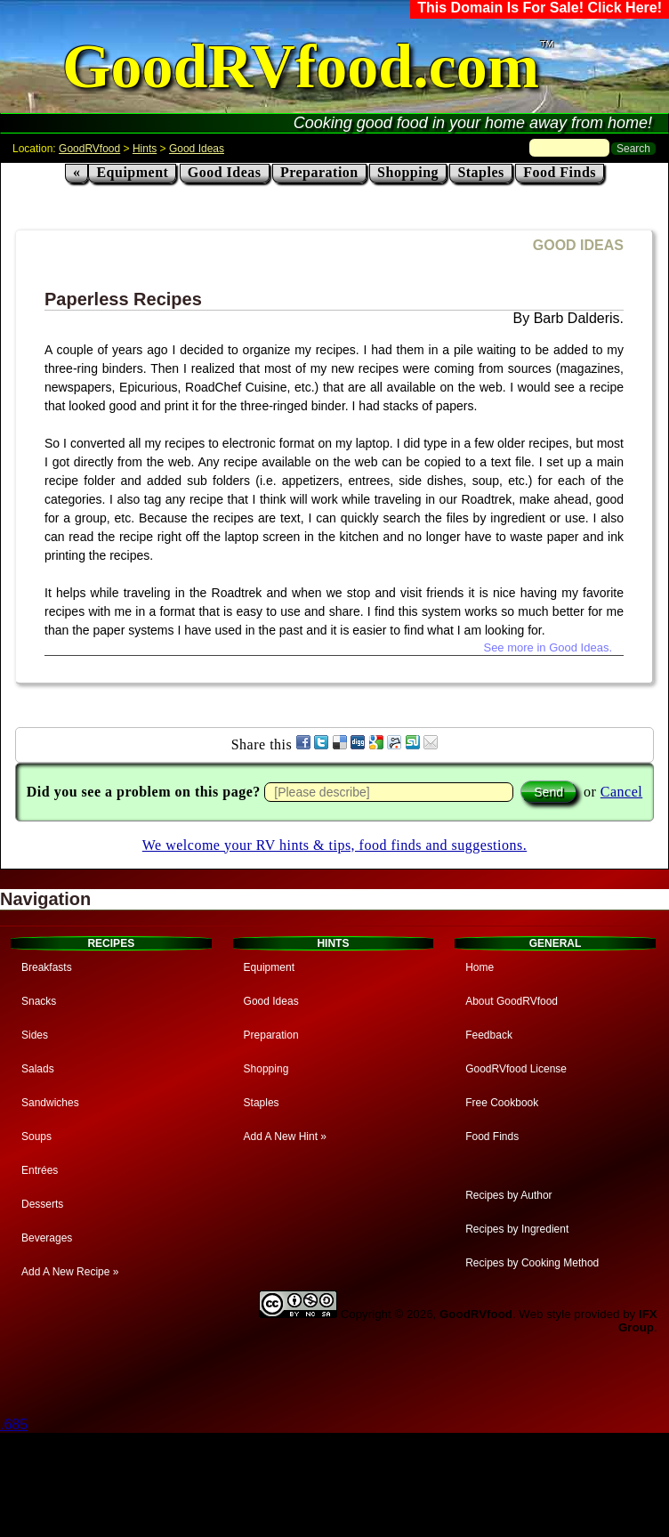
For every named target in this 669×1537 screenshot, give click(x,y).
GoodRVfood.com (300, 66)
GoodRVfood (89, 148)
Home (479, 967)
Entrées (39, 1170)
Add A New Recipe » (69, 1272)
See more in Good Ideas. (547, 647)
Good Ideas (196, 148)
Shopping (408, 172)
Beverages (46, 1238)
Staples (480, 172)
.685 (14, 1424)
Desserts (42, 1204)
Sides (34, 1035)
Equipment (132, 172)
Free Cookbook (501, 1102)
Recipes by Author (508, 1195)
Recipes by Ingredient (516, 1229)
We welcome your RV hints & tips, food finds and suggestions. (334, 845)
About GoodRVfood (511, 1001)
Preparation (319, 172)
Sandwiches (50, 1102)
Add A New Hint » (285, 1136)
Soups (36, 1136)
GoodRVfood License (516, 1069)
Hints (145, 148)
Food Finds (559, 172)
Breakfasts (46, 967)
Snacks (38, 1001)
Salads (37, 1069)
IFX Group (637, 1320)
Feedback (488, 1035)
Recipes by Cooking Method (532, 1263)
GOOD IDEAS (578, 245)
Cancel (621, 791)
